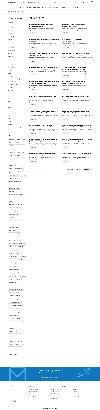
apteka (9, 62)
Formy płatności (55, 391)
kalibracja (10, 33)
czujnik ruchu (11, 56)
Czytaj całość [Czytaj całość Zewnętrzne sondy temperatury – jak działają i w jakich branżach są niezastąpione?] (66, 161)
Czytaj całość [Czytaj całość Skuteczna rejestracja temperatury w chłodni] (66, 59)
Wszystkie (10, 22)
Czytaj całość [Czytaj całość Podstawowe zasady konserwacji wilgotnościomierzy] (66, 47)
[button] (78, 2)
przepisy (10, 25)
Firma (74, 389)
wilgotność (10, 90)
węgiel (9, 101)
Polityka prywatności (34, 396)
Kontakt (9, 389)
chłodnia (10, 42)
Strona (76, 169)
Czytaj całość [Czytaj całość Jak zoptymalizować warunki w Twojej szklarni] (66, 102)
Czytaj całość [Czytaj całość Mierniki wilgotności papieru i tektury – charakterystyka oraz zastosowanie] (33, 133)
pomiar (9, 104)
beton (9, 73)
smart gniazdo (11, 67)
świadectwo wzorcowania (14, 30)
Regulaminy (54, 398)
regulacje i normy (12, 76)
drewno (9, 70)
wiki (8, 98)
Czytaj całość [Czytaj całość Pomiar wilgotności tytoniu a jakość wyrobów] (33, 74)
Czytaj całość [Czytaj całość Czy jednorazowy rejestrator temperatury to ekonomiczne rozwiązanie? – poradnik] (66, 75)
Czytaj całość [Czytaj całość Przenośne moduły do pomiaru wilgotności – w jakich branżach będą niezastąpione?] (33, 147)
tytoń (9, 115)
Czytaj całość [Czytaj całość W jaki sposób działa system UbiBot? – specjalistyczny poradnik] (66, 32)
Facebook (75, 396)
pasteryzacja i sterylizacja (14, 79)
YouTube (75, 394)
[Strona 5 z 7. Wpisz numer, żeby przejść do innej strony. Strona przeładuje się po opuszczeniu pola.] (79, 169)
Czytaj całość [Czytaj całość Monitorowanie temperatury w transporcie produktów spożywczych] (33, 32)
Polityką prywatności (54, 377)
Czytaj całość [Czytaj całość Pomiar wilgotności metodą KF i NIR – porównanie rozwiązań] (33, 47)
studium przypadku (12, 96)
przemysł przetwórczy (13, 84)
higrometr (10, 45)
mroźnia (10, 39)
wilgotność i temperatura (14, 81)
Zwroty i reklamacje (56, 396)
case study (10, 93)
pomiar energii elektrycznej (14, 59)
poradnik (10, 87)
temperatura (11, 110)
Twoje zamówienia (33, 389)
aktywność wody (12, 50)
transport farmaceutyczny (14, 127)
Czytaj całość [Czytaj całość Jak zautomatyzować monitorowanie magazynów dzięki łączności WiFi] (66, 89)
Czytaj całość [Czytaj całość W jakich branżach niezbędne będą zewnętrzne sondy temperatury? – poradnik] (33, 119)
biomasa (10, 130)
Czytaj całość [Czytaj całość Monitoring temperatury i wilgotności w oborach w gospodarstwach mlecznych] (33, 89)
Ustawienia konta (33, 391)
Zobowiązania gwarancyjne (57, 394)
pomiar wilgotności (12, 28)
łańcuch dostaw (12, 47)
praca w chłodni (12, 36)
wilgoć (9, 107)
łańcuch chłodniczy (12, 113)
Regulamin (43, 376)
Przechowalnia (32, 394)
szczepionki (10, 124)
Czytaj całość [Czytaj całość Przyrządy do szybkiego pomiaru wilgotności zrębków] (33, 104)
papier (9, 121)
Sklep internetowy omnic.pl (13, 11)
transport (10, 53)
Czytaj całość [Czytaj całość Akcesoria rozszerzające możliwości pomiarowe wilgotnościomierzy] (33, 61)
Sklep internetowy (49, 408)
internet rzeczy (11, 64)
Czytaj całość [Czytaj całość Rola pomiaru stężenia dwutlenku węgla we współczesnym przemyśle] (33, 161)
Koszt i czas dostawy (56, 389)
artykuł (9, 118)
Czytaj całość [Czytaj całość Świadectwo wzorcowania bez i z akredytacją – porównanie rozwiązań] (66, 119)
